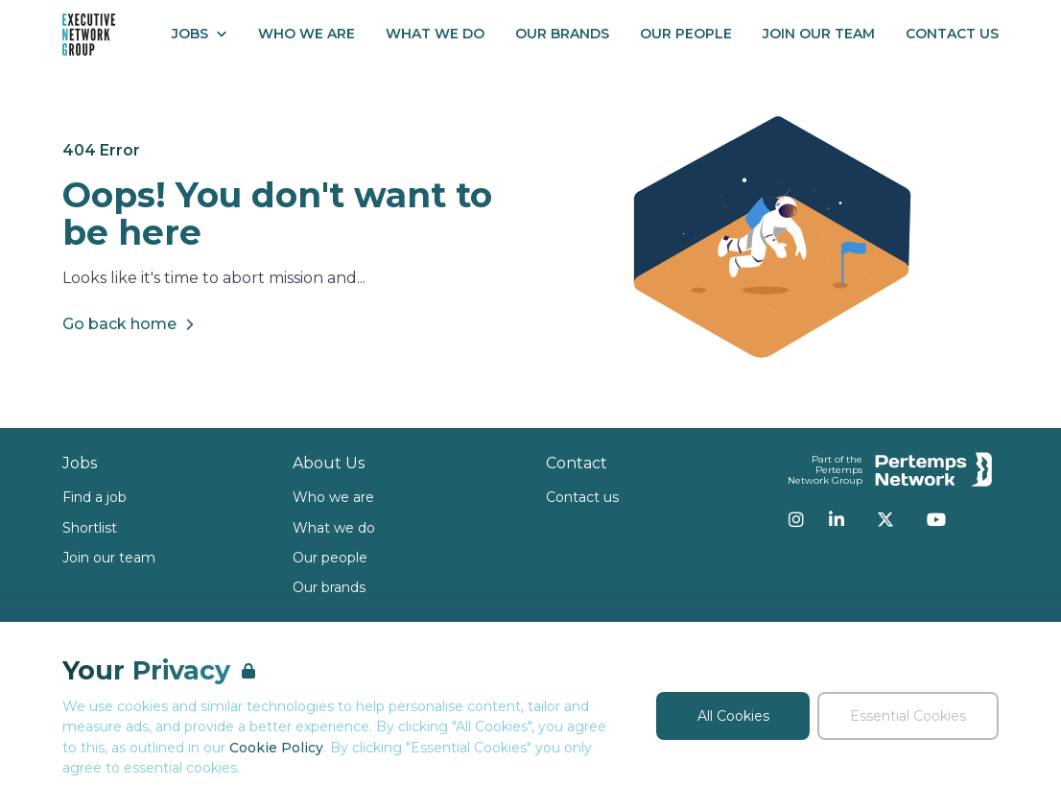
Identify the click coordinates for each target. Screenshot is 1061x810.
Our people (330, 557)
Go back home (131, 324)
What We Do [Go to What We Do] (435, 33)
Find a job (94, 497)
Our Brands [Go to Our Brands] (562, 33)
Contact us (582, 497)
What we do (334, 527)
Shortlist (89, 527)
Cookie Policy (276, 747)
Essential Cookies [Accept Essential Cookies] (908, 716)
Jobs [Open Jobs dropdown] (199, 33)
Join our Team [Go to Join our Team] (819, 33)
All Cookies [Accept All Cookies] (733, 716)
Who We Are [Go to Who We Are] (306, 33)
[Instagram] (796, 519)
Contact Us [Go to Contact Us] (952, 33)
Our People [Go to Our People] (686, 33)
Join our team (108, 557)
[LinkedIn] (836, 519)
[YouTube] (936, 519)
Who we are (333, 497)
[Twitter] (885, 519)
